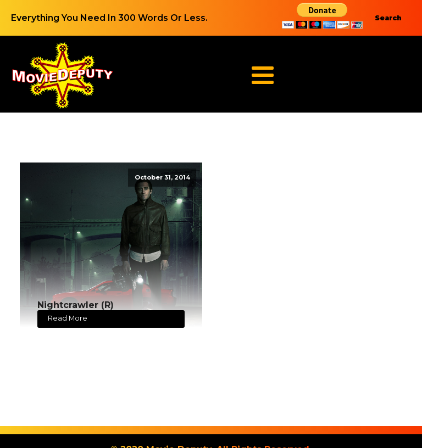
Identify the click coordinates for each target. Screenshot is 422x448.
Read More (67, 318)
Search (388, 18)
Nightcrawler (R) (75, 305)
